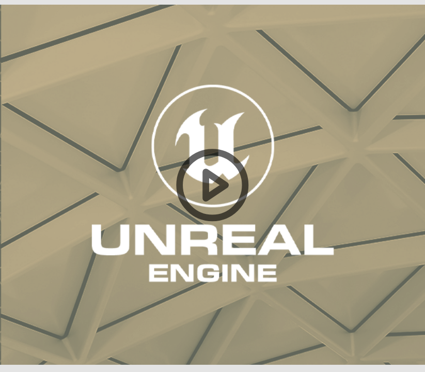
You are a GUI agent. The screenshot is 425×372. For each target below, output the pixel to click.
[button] (212, 186)
